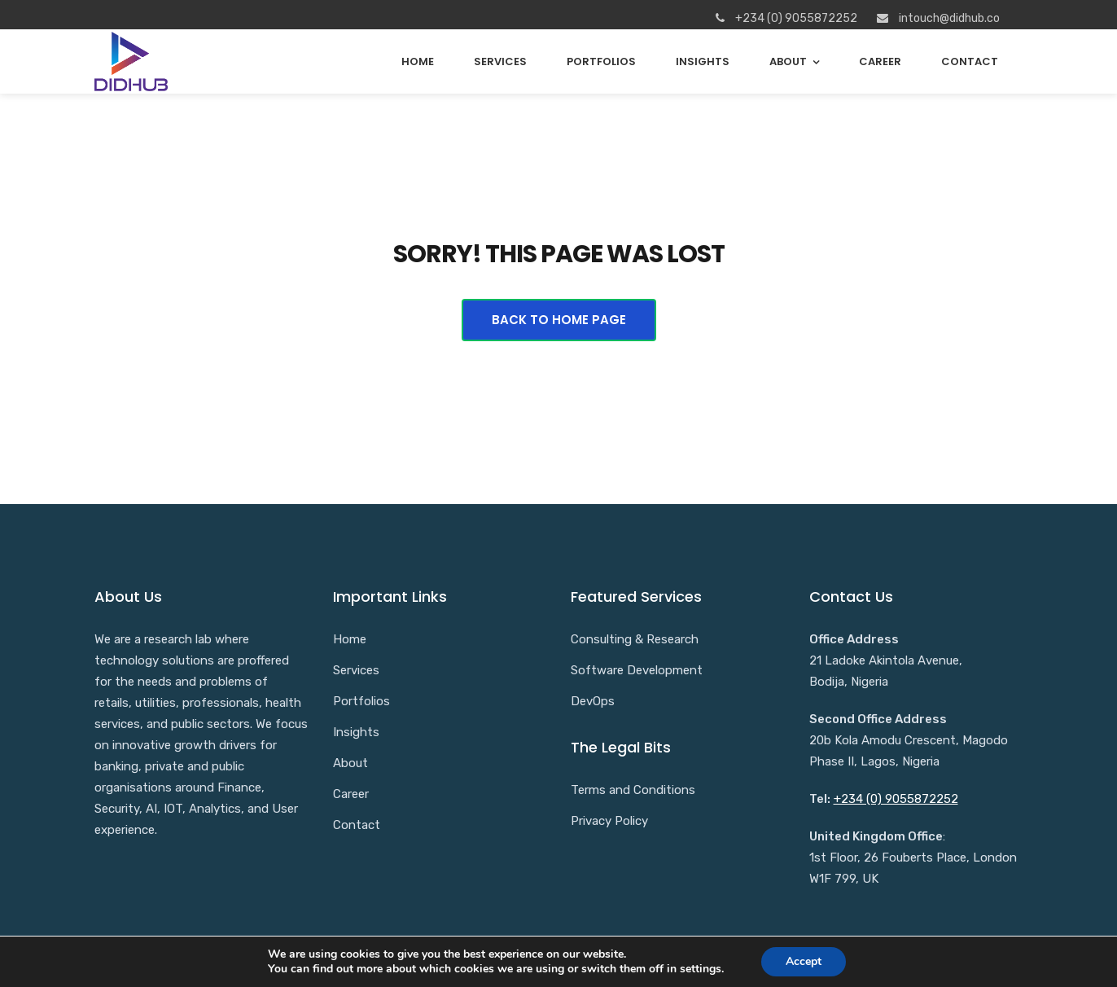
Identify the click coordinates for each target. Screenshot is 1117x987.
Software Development (637, 670)
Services (500, 61)
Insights (702, 61)
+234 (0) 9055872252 (896, 799)
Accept (803, 961)
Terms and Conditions (633, 790)
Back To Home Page (559, 319)
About (788, 61)
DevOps (593, 701)
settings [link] (700, 968)
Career (880, 61)
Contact (969, 61)
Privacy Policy (609, 821)
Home (417, 61)
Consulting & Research (635, 639)
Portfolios (601, 61)
